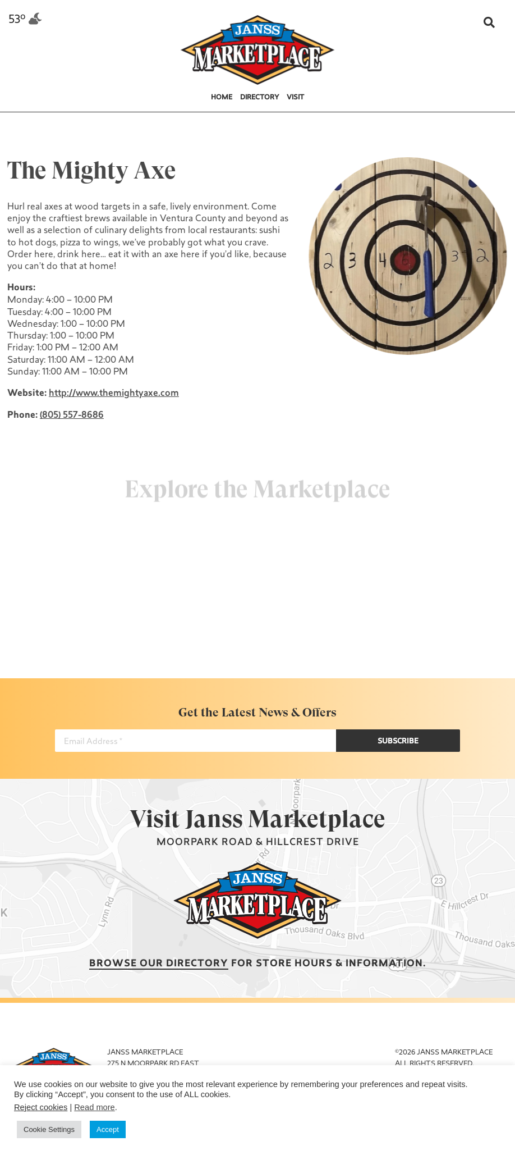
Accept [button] (107, 1129)
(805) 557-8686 (71, 415)
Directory (259, 97)
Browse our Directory (158, 964)
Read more (94, 1107)
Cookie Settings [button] (49, 1129)
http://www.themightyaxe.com (113, 393)
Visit (295, 97)
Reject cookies (40, 1107)
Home (221, 97)
